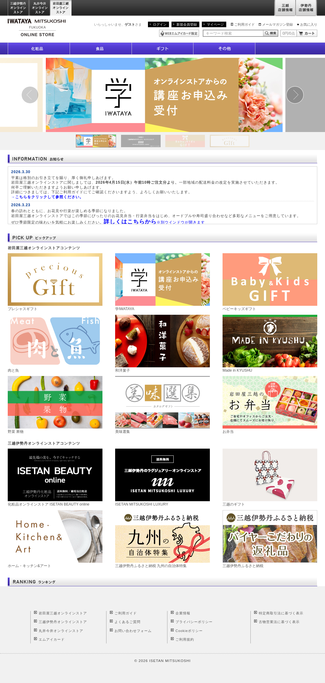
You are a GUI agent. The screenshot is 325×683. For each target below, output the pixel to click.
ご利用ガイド (244, 24)
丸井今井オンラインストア (39, 8)
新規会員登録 (186, 24)
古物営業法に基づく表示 (279, 622)
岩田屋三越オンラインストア (61, 8)
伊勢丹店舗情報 (306, 8)
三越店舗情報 (285, 8)
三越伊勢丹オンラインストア (18, 8)
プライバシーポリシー (194, 622)
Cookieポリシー (189, 631)
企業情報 (183, 613)
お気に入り (308, 24)
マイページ (215, 24)
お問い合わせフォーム (133, 631)
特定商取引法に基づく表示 (281, 613)
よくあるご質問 (128, 622)
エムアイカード (52, 639)
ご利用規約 (185, 639)
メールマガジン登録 (277, 24)
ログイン (160, 24)
